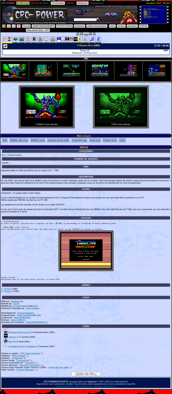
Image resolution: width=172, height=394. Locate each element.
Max (10, 345)
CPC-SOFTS (23, 3)
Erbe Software (32, 312)
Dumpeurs (79, 26)
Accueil (26, 26)
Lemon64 (29, 367)
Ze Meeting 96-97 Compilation (22, 350)
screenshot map (79, 140)
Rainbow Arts (17, 305)
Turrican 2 (8, 295)
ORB (38, 319)
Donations (132, 26)
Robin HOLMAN (24, 319)
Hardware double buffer (58, 140)
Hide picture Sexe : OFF (38, 30)
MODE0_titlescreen (19, 140)
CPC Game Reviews (30, 357)
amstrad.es (17, 362)
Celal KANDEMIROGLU (37, 326)
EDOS (16, 307)
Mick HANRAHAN (22, 321)
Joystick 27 (13, 341)
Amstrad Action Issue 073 (20, 336)
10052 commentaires (96, 26)
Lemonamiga (23, 364)
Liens (112, 26)
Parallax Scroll (109, 140)
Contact (121, 26)
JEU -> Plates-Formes (11, 155)
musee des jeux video (58, 371)
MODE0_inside (38, 140)
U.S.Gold (16, 310)
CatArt (122, 140)
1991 (5, 140)
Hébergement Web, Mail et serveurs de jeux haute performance (86, 390)
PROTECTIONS (64, 26)
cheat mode (95, 140)
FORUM (143, 26)
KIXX (35, 310)
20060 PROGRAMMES (43, 26)
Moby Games (19, 360)
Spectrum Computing (29, 369)
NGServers (82, 3)
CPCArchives (58, 3)
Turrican (7, 293)
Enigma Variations (25, 317)
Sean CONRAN (18, 324)
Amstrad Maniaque (25, 374)
